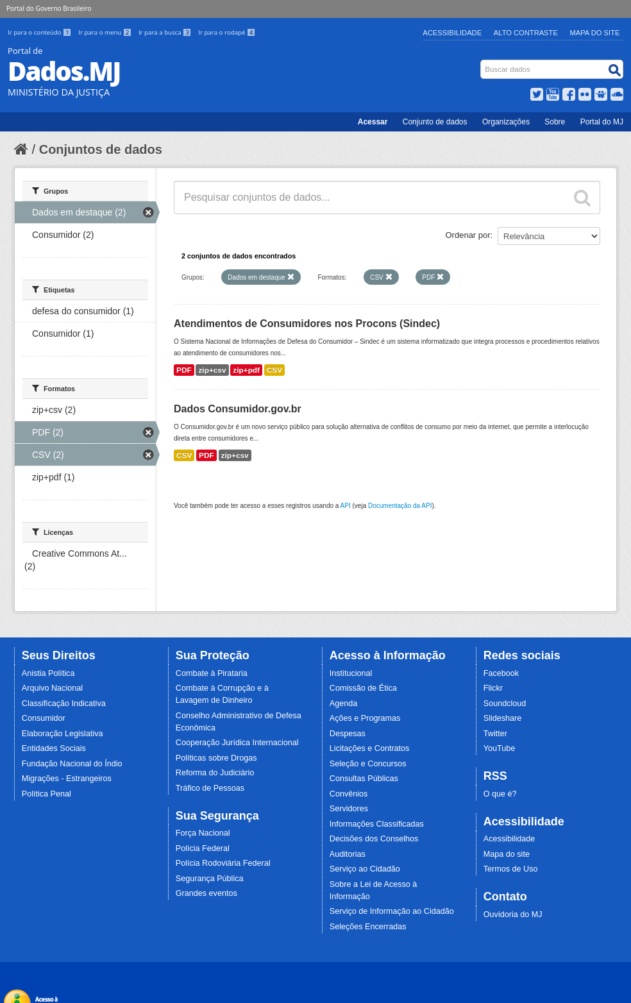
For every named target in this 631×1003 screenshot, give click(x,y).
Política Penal (46, 793)
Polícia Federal (203, 848)
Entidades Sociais (54, 748)
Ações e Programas (365, 718)
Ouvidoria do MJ (513, 914)
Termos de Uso (511, 868)
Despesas (348, 733)
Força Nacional (203, 833)
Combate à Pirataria (212, 673)
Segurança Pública (210, 878)
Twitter (495, 733)
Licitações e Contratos (370, 748)
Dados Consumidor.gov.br (237, 408)
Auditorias (348, 854)
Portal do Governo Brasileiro (48, 8)
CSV (274, 370)
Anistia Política (48, 673)
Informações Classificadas (377, 824)
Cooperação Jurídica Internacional (237, 742)
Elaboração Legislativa (62, 733)
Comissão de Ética (363, 688)
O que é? (500, 793)
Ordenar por (468, 235)
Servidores (349, 808)
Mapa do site (507, 854)
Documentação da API (400, 505)
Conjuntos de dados (100, 149)
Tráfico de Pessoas (210, 788)
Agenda (343, 703)
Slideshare (503, 718)
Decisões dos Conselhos (374, 838)
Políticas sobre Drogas (216, 758)
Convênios (349, 793)
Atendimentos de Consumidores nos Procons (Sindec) (307, 323)
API (346, 505)
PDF (184, 370)
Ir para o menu (105, 32)
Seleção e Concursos (368, 763)
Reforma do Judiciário (215, 772)
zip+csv (212, 370)
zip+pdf (246, 370)
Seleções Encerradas (368, 926)
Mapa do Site (595, 33)
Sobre (554, 121)
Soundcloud (505, 703)
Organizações (506, 121)
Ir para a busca (166, 32)
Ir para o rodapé (226, 32)
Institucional (351, 673)
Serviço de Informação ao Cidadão (392, 911)
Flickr (493, 688)
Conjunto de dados (435, 121)
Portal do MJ (601, 121)
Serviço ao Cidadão (365, 868)
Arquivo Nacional (52, 688)
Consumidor (43, 718)
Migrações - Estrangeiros (67, 778)
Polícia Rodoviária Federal (223, 863)
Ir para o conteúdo (40, 32)
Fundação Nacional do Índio (72, 763)
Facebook (501, 673)
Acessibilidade (452, 33)
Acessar (373, 121)
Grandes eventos (206, 893)
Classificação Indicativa (64, 703)
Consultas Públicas (364, 778)
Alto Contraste (526, 33)
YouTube (500, 748)
